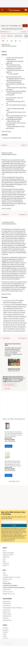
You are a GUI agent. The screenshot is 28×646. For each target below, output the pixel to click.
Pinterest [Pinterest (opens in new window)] (5, 632)
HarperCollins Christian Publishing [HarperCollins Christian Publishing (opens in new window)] (12, 608)
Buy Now (8, 446)
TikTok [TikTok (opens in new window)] (4, 634)
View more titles (14, 481)
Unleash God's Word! (14, 370)
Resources (10, 36)
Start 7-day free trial (9, 385)
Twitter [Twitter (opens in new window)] (5, 636)
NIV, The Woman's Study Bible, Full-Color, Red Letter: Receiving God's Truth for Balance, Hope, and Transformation (13, 434)
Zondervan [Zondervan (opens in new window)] (6, 618)
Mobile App (6, 557)
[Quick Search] (11, 25)
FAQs (4, 573)
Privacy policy (7, 583)
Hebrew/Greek (18, 36)
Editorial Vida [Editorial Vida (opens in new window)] (6, 612)
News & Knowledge (8, 553)
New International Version (13, 343)
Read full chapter (6, 131)
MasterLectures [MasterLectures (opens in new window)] (7, 620)
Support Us (6, 565)
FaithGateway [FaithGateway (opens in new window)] (6, 601)
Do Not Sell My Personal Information (14, 587)
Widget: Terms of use (9, 594)
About (4, 551)
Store (4, 559)
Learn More (7, 388)
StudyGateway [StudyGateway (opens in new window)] (7, 603)
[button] (26, 10)
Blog (4, 561)
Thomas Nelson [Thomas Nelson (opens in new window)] (7, 614)
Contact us (6, 581)
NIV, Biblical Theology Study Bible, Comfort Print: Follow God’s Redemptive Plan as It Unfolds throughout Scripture (13, 463)
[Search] (25, 25)
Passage (3, 36)
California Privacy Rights (10, 585)
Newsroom (6, 563)
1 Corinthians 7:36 (8, 300)
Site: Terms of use (8, 591)
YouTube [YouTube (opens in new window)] (5, 638)
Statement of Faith (8, 555)
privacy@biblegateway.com (7, 540)
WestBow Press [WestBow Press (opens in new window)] (7, 616)
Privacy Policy (4, 539)
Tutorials (5, 575)
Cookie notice (6, 589)
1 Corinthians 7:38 (8, 304)
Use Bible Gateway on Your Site (11, 577)
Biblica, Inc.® (8, 352)
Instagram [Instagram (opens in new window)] (6, 630)
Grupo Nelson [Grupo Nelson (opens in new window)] (7, 610)
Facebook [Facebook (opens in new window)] (5, 628)
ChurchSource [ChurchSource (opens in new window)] (7, 605)
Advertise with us (7, 579)
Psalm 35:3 (6, 138)
